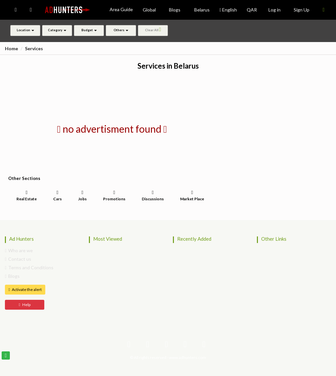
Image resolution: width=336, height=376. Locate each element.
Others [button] (121, 30)
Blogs (12, 276)
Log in (274, 9)
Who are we (19, 250)
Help (24, 304)
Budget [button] (89, 30)
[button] (15, 10)
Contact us (18, 259)
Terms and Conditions (29, 267)
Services (34, 48)
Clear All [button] (153, 29)
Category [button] (57, 30)
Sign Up (301, 9)
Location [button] (25, 30)
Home (11, 48)
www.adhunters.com (187, 357)
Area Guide (121, 9)
